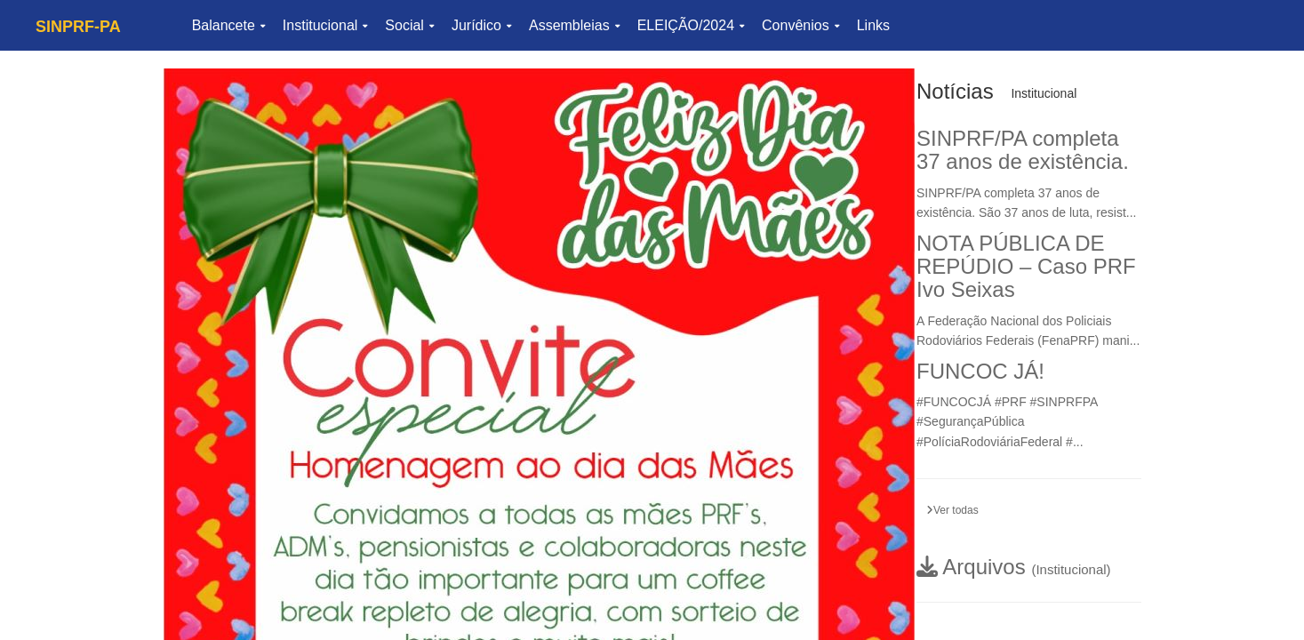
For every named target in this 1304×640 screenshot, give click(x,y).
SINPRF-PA (78, 27)
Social (409, 25)
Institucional (325, 25)
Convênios (800, 25)
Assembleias (574, 25)
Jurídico (481, 25)
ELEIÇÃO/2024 (690, 25)
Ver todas (952, 510)
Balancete (228, 25)
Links (873, 25)
